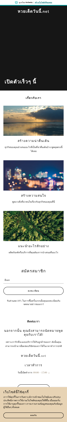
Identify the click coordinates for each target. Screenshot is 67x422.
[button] (48, 373)
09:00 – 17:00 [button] (40, 373)
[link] (33, 12)
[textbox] (33, 280)
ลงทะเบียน (33, 291)
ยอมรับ (33, 415)
